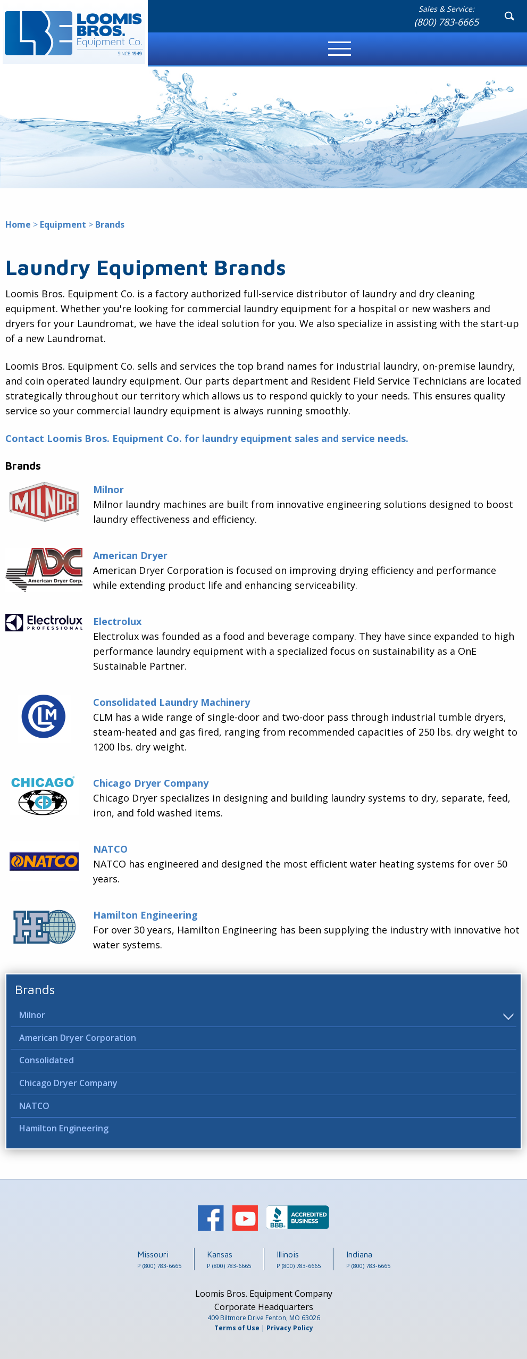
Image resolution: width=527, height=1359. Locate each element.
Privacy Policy (289, 1327)
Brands (35, 989)
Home (18, 224)
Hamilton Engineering (63, 1128)
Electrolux (117, 621)
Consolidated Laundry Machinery (171, 702)
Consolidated (46, 1060)
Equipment (63, 224)
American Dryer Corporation (77, 1038)
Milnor (32, 1015)
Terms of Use (237, 1327)
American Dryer (130, 555)
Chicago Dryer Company (68, 1083)
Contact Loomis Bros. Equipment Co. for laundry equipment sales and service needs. (206, 438)
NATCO (34, 1106)
